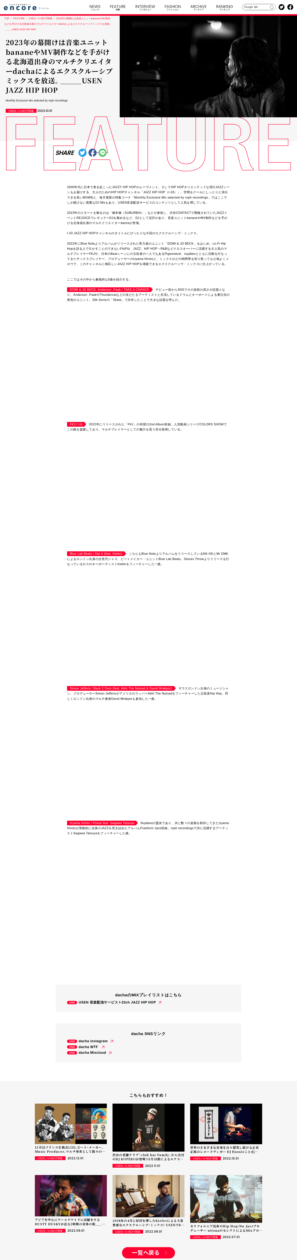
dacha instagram (93, 1041)
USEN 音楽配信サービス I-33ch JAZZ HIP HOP (117, 1002)
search (272, 7)
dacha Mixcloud (92, 1053)
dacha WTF (89, 1047)
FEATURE (19, 18)
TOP (6, 18)
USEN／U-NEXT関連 (40, 18)
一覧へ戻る (145, 1253)
